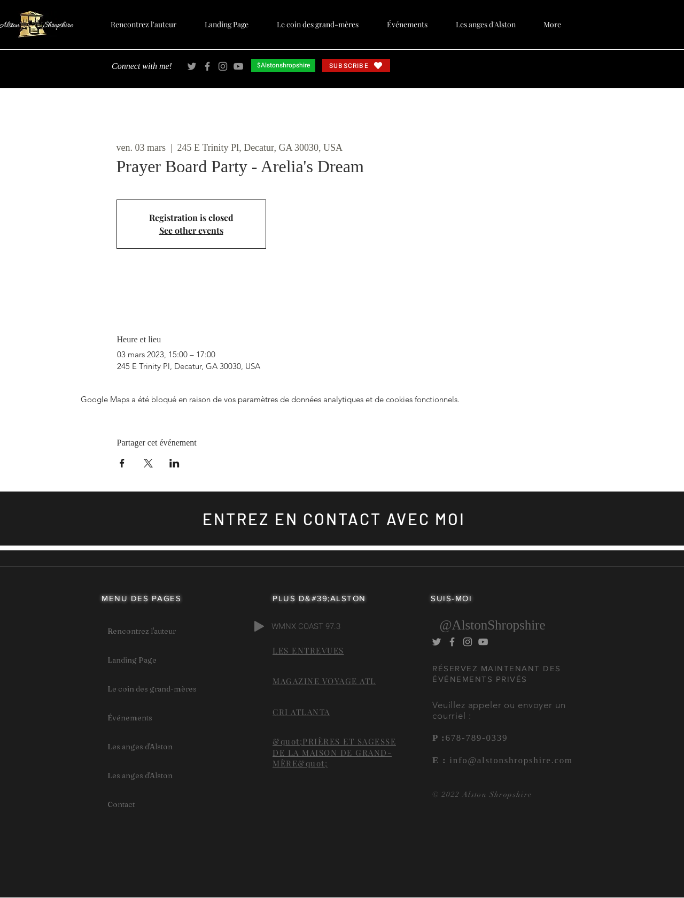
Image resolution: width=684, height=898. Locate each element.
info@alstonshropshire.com (509, 760)
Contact (121, 804)
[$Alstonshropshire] (283, 65)
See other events (191, 230)
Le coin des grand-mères (152, 689)
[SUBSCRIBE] (356, 65)
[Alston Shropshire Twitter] (192, 66)
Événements (129, 718)
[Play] (259, 626)
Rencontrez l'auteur (141, 631)
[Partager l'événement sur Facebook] (122, 463)
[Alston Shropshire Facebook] (207, 66)
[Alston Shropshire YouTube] (238, 66)
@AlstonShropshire (492, 625)
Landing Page (132, 660)
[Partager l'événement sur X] (148, 463)
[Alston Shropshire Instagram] (223, 66)
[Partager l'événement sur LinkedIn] (174, 463)
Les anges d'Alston (140, 746)
